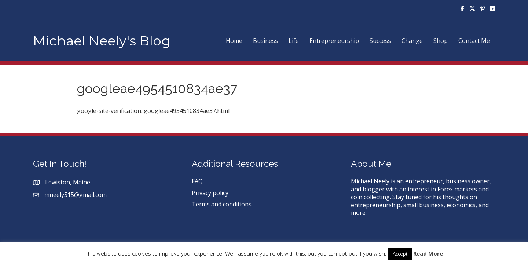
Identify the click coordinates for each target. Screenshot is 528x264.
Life (294, 41)
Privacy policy (210, 193)
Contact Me (474, 41)
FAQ (197, 181)
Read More (428, 253)
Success (380, 41)
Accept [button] (400, 253)
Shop (440, 41)
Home (234, 41)
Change (412, 41)
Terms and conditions (222, 204)
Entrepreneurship (334, 41)
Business (265, 41)
